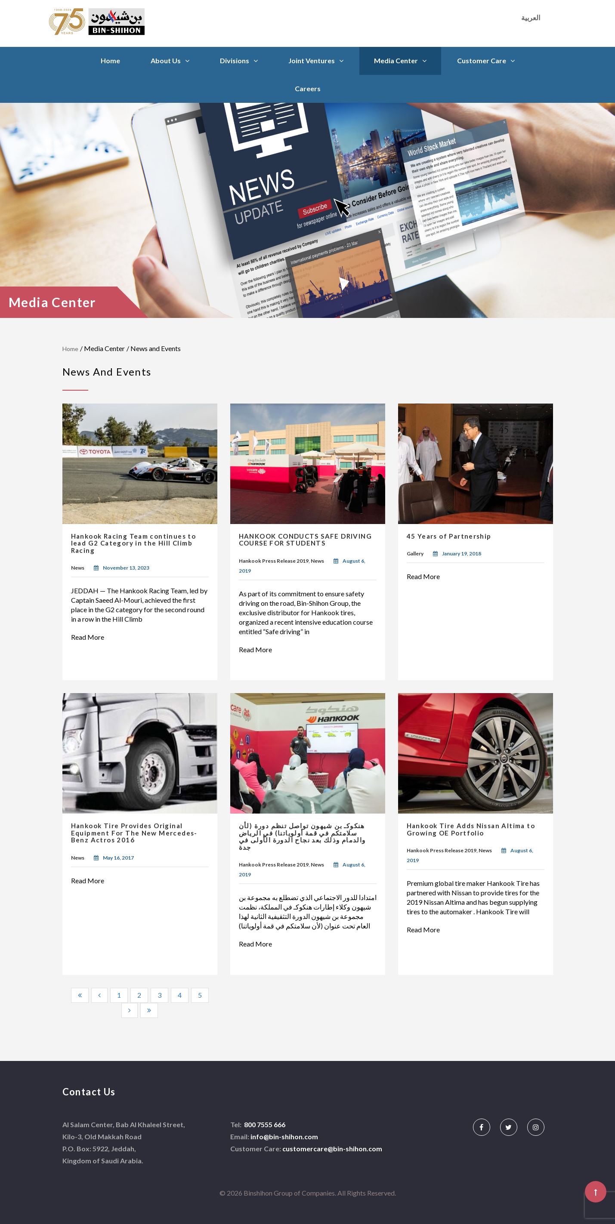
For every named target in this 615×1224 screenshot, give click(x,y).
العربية (530, 17)
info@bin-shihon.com (284, 1136)
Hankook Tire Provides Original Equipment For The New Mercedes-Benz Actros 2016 (134, 833)
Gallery (415, 553)
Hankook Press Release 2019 (274, 561)
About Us (166, 60)
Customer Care (481, 60)
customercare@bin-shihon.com (332, 1148)
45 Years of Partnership (449, 536)
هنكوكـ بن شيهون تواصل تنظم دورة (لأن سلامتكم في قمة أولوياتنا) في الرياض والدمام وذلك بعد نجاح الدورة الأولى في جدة (302, 836)
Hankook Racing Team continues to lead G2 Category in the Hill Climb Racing (133, 543)
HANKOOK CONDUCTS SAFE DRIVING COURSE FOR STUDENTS (305, 539)
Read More (92, 637)
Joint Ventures (311, 60)
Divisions (234, 60)
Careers (308, 88)
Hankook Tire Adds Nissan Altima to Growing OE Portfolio (471, 829)
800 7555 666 (264, 1124)
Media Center (396, 60)
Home (110, 60)
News (77, 567)
